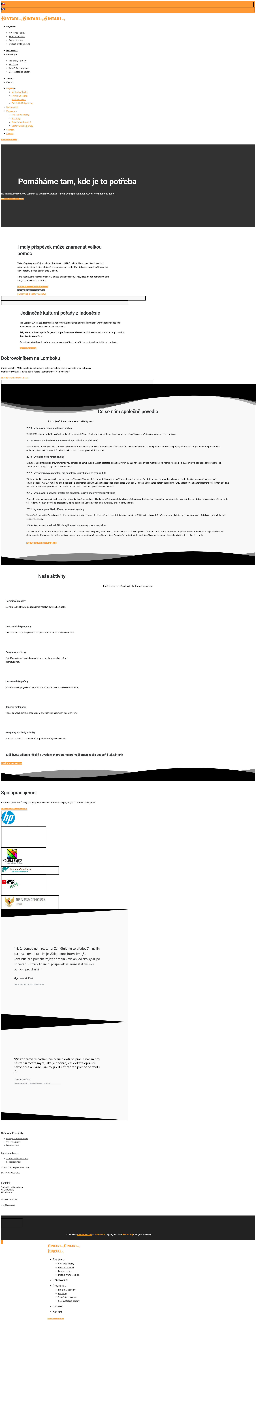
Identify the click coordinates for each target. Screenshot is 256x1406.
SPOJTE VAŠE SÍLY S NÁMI (12, 199)
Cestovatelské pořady (19, 72)
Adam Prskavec (84, 1234)
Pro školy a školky (17, 61)
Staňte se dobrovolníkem (17, 1158)
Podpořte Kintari (13, 1162)
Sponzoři (10, 78)
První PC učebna (17, 36)
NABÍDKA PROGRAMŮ (11, 763)
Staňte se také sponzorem (14, 809)
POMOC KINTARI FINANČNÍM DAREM (32, 287)
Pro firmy (13, 64)
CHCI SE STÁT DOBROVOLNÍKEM (14, 378)
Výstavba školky (17, 33)
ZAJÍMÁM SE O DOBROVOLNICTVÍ (31, 294)
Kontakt (9, 82)
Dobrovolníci (12, 50)
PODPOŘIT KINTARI (9, 140)
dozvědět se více (28, 348)
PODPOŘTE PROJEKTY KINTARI (41, 543)
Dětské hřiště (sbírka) (19, 44)
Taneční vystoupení (18, 68)
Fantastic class (16, 40)
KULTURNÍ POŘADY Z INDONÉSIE (31, 290)
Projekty (10, 26)
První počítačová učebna (17, 1138)
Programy (10, 54)
